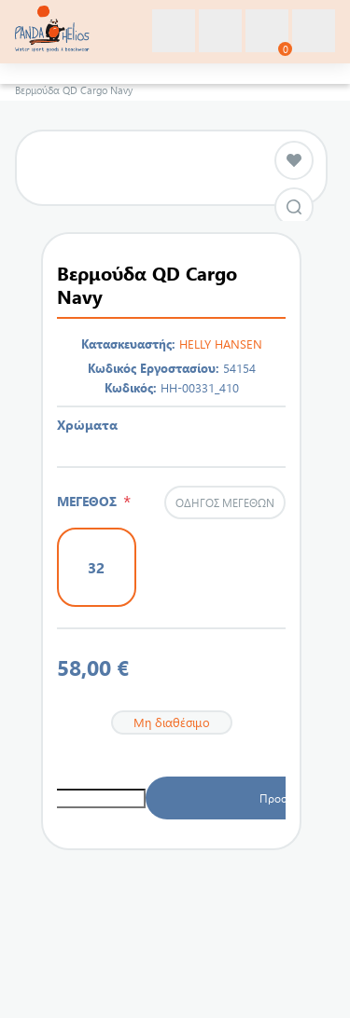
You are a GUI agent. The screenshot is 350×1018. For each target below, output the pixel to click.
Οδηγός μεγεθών (224, 502)
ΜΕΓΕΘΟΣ (90, 501)
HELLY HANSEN (220, 343)
